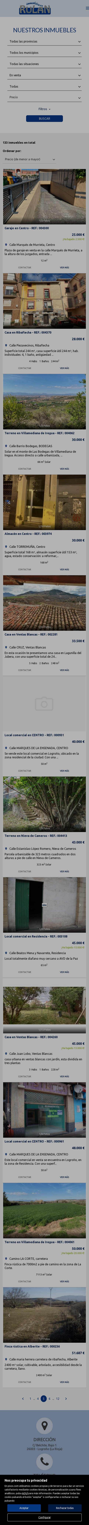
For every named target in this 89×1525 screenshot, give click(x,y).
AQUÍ (25, 1493)
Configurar (44, 1517)
